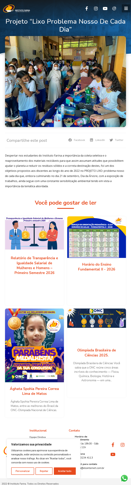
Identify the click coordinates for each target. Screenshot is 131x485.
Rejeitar (44, 471)
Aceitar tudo (65, 471)
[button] (126, 8)
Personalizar (23, 471)
